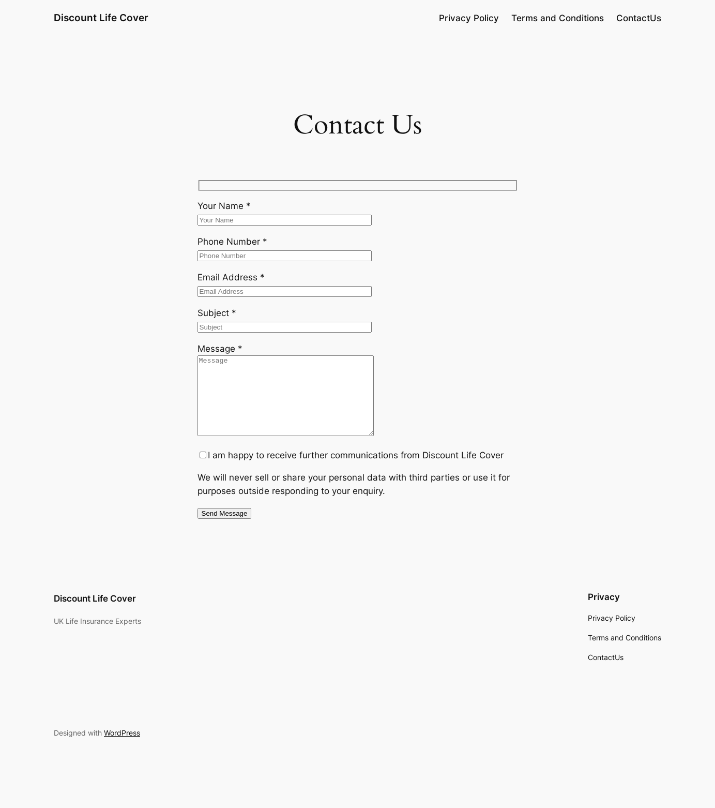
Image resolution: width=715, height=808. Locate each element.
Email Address (231, 277)
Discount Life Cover (101, 17)
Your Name (224, 206)
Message (219, 348)
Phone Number (232, 241)
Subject (216, 313)
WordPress (122, 748)
